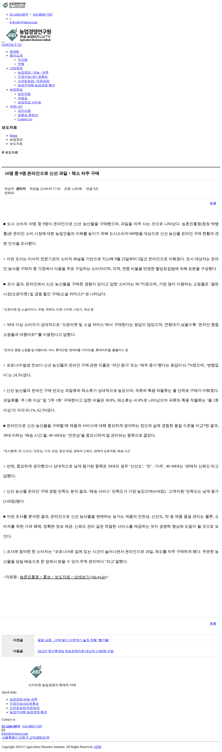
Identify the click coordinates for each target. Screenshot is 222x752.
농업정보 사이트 (29, 102)
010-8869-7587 (43, 14)
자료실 (22, 98)
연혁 (21, 64)
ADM (97, 747)
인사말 (22, 59)
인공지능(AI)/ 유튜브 (33, 76)
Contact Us (25, 119)
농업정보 (16, 89)
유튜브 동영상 (28, 115)
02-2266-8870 (19, 14)
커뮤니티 (16, 106)
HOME (14, 51)
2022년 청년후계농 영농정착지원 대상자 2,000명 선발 (76, 651)
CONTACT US (11, 44)
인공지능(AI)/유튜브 (24, 703)
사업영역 (16, 68)
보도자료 (24, 94)
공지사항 (24, 111)
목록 (213, 203)
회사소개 (16, 55)
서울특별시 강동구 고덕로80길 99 (25, 737)
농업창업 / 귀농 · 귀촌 (33, 72)
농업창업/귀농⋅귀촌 (23, 699)
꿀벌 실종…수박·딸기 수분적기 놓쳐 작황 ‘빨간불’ (73, 640)
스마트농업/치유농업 (25, 708)
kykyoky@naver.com (23, 22)
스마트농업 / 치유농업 (33, 81)
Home (14, 135)
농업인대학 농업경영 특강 (36, 85)
